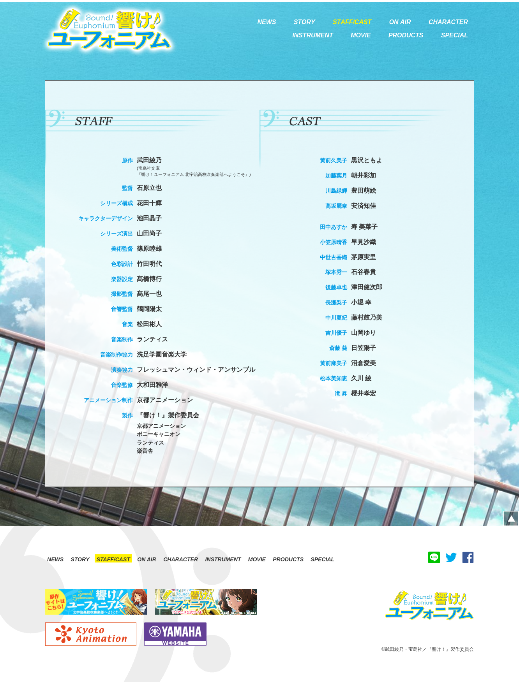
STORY (80, 559)
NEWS (55, 559)
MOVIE (257, 559)
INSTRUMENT (223, 559)
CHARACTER (180, 559)
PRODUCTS (288, 559)
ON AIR (146, 559)
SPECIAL (322, 559)
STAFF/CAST (113, 559)
